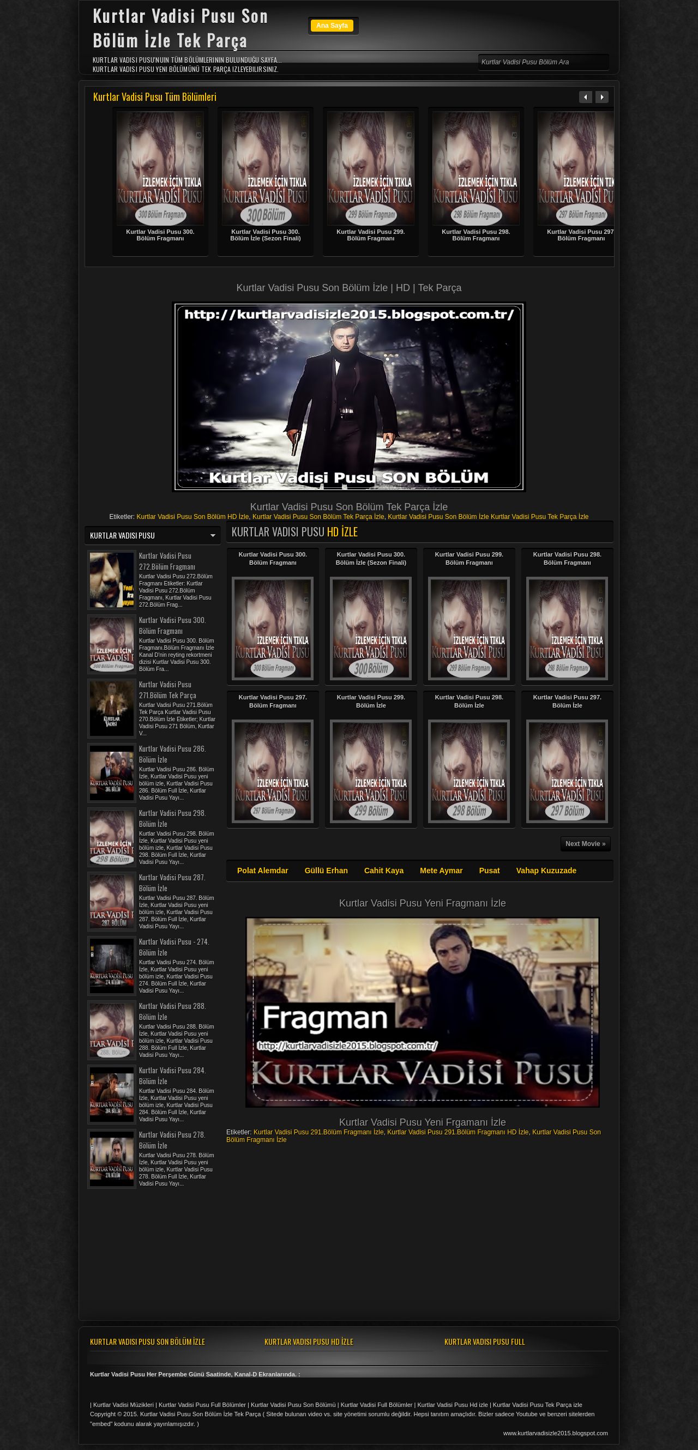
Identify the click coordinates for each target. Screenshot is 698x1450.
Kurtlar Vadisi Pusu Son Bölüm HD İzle (192, 517)
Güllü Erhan (326, 870)
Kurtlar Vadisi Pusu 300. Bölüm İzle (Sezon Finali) (265, 234)
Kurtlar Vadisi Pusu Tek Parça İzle (540, 517)
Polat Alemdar (262, 870)
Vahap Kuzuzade (546, 870)
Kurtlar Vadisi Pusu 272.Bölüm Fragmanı (167, 561)
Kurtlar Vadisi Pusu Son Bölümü (293, 1404)
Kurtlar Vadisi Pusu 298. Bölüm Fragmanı (476, 234)
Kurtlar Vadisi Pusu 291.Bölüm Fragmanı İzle (319, 1132)
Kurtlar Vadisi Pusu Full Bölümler (202, 1404)
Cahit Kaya (384, 870)
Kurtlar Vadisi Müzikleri (123, 1404)
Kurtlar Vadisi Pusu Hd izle (452, 1404)
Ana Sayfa (332, 25)
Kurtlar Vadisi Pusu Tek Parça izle (537, 1404)
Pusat (489, 870)
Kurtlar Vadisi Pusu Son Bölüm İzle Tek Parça (200, 1414)
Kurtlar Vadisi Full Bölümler (377, 1404)
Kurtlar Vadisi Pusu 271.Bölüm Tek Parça (167, 689)
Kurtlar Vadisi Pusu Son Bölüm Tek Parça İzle (318, 517)
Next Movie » (585, 844)
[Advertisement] (349, 277)
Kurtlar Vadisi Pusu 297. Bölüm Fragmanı (581, 234)
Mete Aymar (441, 870)
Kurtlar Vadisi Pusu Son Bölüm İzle (438, 517)
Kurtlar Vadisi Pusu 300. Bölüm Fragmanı (160, 234)
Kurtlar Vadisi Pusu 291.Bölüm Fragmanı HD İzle (457, 1132)
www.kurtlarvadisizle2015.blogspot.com (555, 1433)
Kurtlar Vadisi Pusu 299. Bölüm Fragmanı (370, 234)
